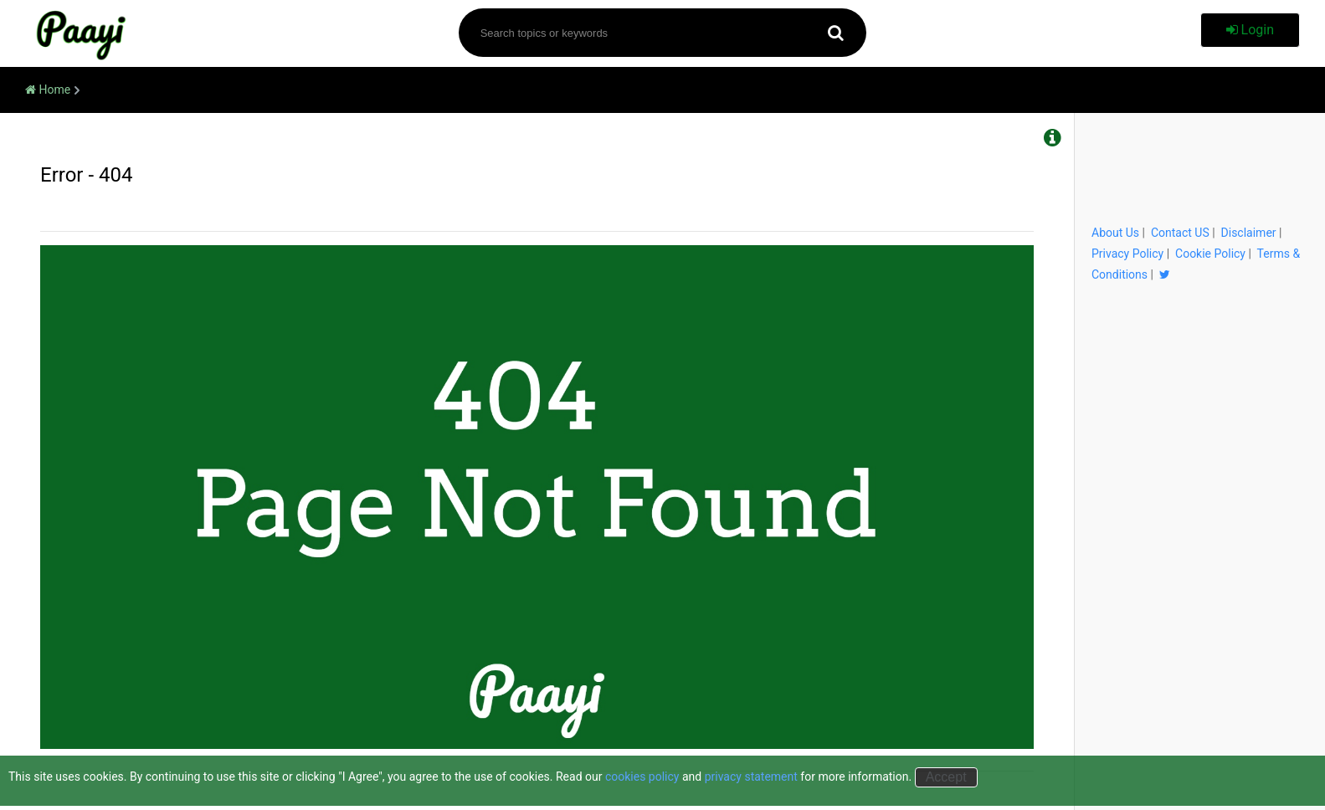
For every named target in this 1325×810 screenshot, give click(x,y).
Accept (946, 777)
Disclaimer (1248, 232)
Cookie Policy (1210, 253)
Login (1250, 30)
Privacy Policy (1127, 253)
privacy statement (751, 776)
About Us (1115, 232)
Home (47, 89)
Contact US (1180, 232)
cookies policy (642, 776)
